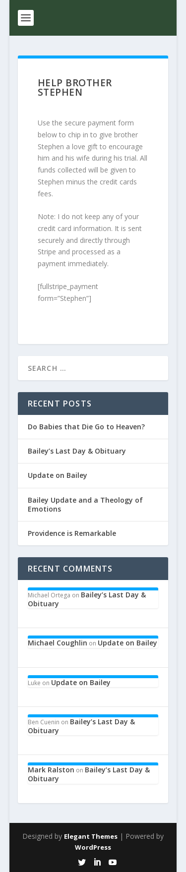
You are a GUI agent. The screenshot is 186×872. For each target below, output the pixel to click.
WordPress (93, 847)
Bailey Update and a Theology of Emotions (85, 504)
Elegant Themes (91, 836)
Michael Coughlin (57, 642)
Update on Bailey (57, 475)
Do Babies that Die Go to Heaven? (86, 426)
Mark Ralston (51, 769)
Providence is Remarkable (72, 533)
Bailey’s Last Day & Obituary (77, 451)
